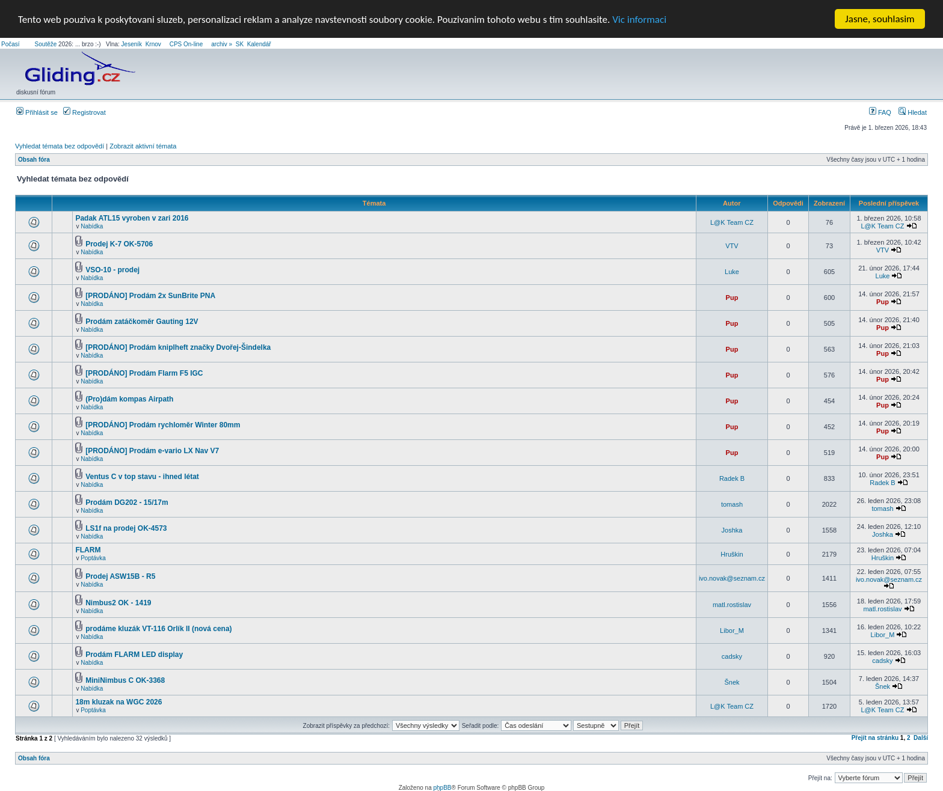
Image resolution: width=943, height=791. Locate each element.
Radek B (732, 478)
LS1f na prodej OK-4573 (126, 528)
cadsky (732, 656)
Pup (732, 297)
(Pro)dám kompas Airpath (129, 399)
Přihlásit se (37, 112)
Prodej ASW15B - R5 (120, 576)
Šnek (731, 682)
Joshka (732, 530)
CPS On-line (186, 44)
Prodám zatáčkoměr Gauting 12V (141, 321)
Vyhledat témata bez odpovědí (59, 146)
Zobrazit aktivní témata (142, 146)
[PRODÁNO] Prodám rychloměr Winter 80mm (162, 425)
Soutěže (46, 44)
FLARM (87, 550)
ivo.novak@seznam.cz (732, 578)
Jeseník (131, 44)
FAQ (880, 112)
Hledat (912, 112)
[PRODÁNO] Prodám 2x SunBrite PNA (150, 296)
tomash (732, 504)
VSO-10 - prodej (112, 270)
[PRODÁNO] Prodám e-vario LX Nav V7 (152, 451)
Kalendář (259, 44)
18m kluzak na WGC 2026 (118, 702)
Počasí (10, 44)
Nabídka (92, 226)
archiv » (221, 44)
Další (921, 737)
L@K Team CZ (732, 221)
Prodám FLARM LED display (134, 654)
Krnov (153, 44)
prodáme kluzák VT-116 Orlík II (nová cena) (158, 629)
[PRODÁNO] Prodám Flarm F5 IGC (144, 373)
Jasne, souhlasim (879, 19)
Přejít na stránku (875, 737)
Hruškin (731, 553)
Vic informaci (639, 19)
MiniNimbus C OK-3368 (125, 680)
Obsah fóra (34, 159)
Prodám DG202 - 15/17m (126, 502)
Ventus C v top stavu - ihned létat (142, 476)
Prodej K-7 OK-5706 (119, 244)
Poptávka (93, 558)
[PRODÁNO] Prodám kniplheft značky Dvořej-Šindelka (178, 347)
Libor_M (732, 630)
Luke (732, 271)
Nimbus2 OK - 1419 (118, 603)
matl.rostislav (732, 604)
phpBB (442, 787)
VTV (731, 245)
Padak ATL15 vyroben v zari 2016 (131, 218)
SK (240, 44)
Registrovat (84, 112)
